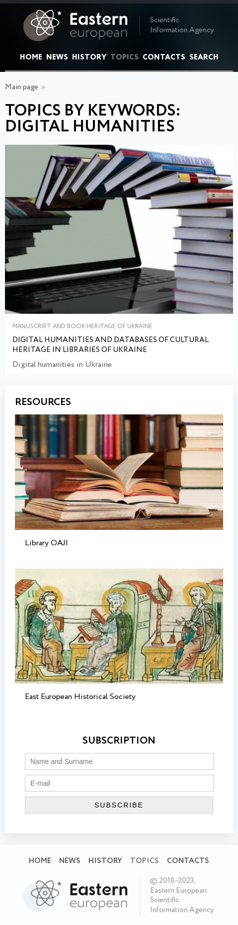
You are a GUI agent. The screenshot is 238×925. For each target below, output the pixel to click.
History (89, 57)
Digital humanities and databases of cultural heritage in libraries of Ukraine (110, 345)
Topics (124, 57)
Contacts (164, 57)
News (57, 57)
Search (204, 57)
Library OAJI (46, 543)
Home (31, 57)
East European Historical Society (80, 696)
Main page (21, 87)
